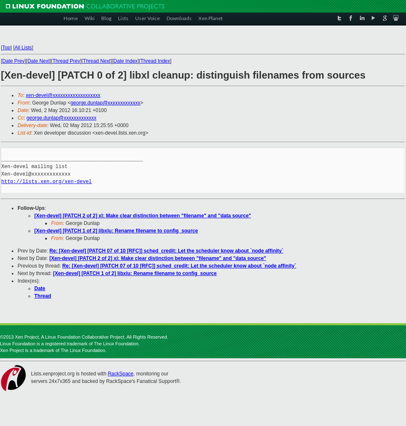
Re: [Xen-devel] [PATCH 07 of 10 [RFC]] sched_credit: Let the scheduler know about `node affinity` (166, 251)
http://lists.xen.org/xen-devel (46, 181)
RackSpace (120, 374)
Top (6, 48)
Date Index (125, 61)
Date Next (38, 61)
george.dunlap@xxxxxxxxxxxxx (105, 103)
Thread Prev (66, 61)
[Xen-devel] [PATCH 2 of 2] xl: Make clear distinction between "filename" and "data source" (142, 216)
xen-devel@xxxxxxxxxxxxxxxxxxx (63, 95)
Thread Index (155, 61)
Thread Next (96, 61)
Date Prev (13, 61)
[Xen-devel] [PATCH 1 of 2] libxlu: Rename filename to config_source (116, 231)
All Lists (23, 48)
